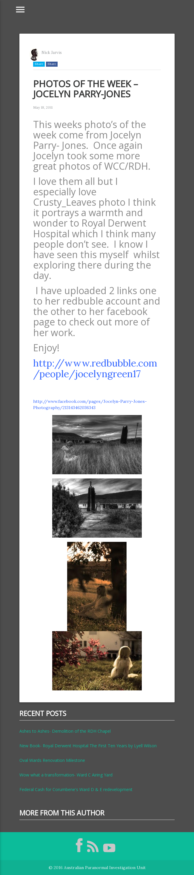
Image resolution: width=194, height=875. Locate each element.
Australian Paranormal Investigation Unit (105, 867)
